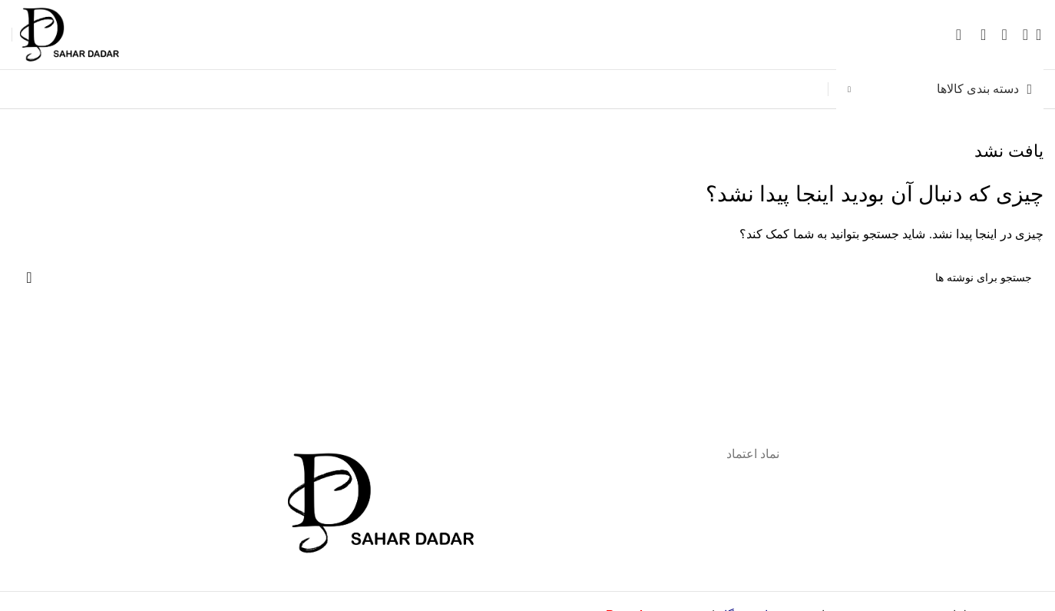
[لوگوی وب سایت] (80, 33)
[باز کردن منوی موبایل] (1025, 34)
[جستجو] (1043, 34)
